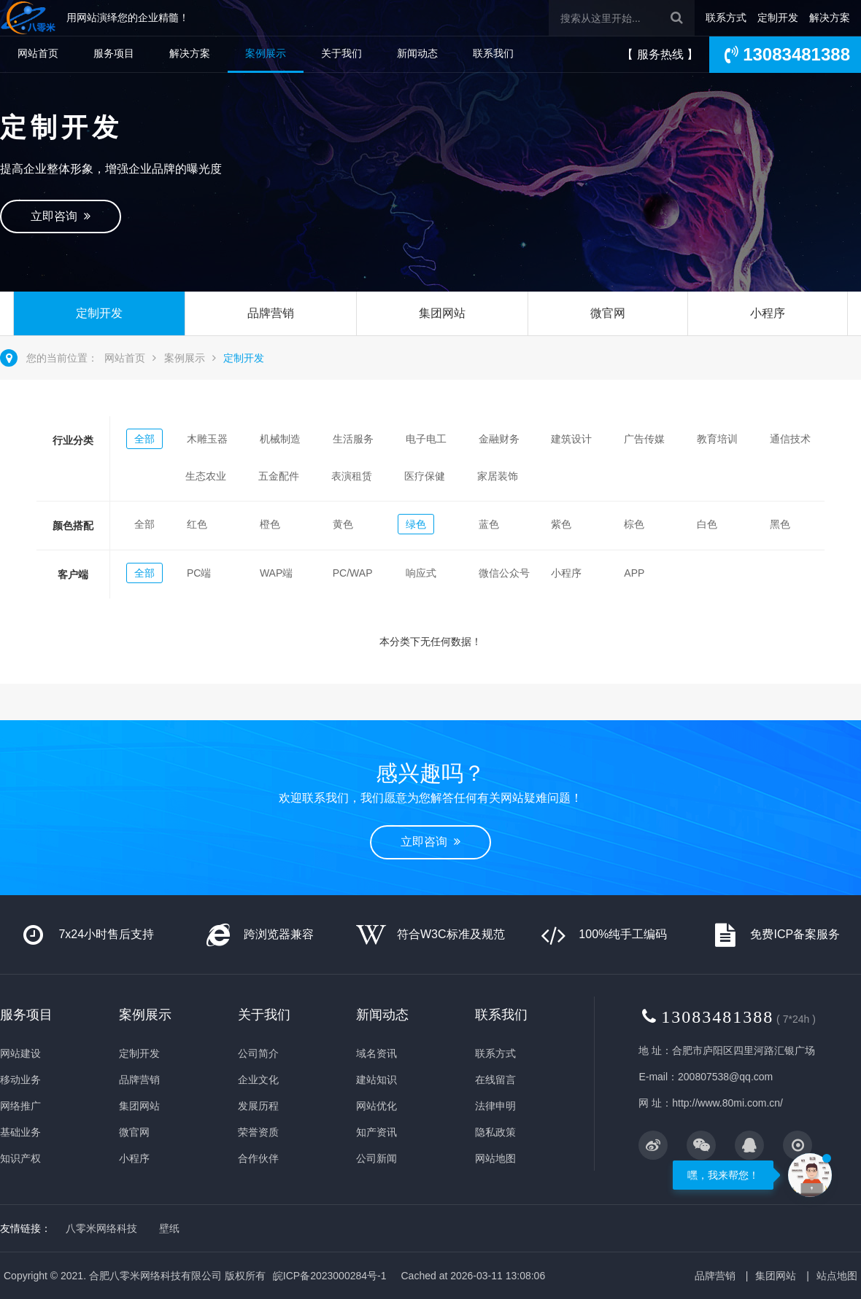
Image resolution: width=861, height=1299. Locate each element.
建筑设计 (571, 439)
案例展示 (265, 53)
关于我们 (341, 53)
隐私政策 (495, 1132)
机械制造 (280, 439)
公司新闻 (376, 1158)
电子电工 (426, 439)
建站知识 (376, 1079)
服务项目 (113, 53)
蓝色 (489, 524)
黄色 (343, 524)
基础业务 (20, 1132)
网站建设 (20, 1053)
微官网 (607, 313)
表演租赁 (351, 476)
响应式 (421, 573)
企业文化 (258, 1079)
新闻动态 (417, 53)
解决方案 (829, 17)
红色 (197, 524)
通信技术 (790, 439)
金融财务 (499, 439)
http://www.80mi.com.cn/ (727, 1103)
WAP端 (276, 573)
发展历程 (258, 1106)
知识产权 (20, 1158)
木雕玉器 (207, 439)
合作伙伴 (258, 1158)
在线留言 (495, 1079)
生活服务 (353, 439)
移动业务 (20, 1079)
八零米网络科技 (101, 1228)
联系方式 (726, 17)
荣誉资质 (258, 1132)
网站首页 (38, 53)
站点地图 (836, 1276)
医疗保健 (424, 476)
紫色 (561, 524)
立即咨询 (60, 216)
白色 (707, 524)
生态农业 (205, 476)
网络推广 (20, 1106)
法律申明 (495, 1106)
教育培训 (717, 439)
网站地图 (495, 1158)
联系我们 (493, 53)
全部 (144, 439)
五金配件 (278, 476)
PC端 (199, 573)
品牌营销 (270, 313)
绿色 (416, 524)
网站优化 (376, 1106)
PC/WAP (353, 573)
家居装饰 (497, 476)
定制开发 (777, 17)
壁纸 (169, 1228)
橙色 (270, 524)
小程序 (767, 313)
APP (634, 573)
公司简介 (258, 1053)
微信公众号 (504, 573)
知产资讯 (376, 1132)
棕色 (634, 524)
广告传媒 (644, 439)
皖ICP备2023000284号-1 (330, 1276)
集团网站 (442, 313)
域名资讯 (376, 1053)
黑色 (780, 524)
